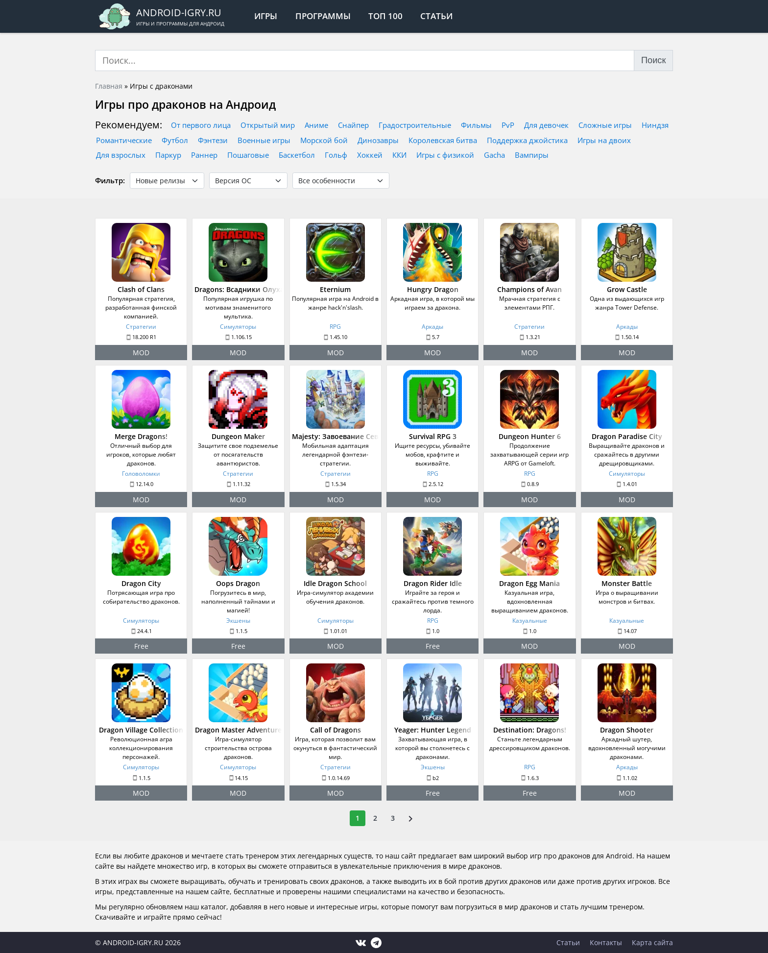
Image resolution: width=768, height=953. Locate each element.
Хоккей (370, 155)
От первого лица (201, 125)
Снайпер (353, 125)
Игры (265, 16)
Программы (323, 16)
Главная (108, 86)
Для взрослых (120, 155)
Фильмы (476, 125)
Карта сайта (652, 942)
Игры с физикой (445, 155)
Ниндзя (655, 125)
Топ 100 (385, 16)
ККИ (399, 155)
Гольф (336, 155)
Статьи (437, 16)
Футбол (175, 140)
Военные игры (264, 140)
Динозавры (378, 140)
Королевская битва (442, 140)
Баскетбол (297, 155)
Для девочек (546, 125)
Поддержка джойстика (527, 140)
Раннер (204, 155)
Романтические (124, 140)
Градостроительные (415, 125)
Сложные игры (605, 125)
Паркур (168, 155)
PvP (508, 125)
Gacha (494, 155)
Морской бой (324, 140)
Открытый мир (267, 125)
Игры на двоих (604, 140)
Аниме (316, 125)
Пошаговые (248, 155)
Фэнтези (213, 140)
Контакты (606, 942)
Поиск (653, 60)
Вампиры (532, 155)
